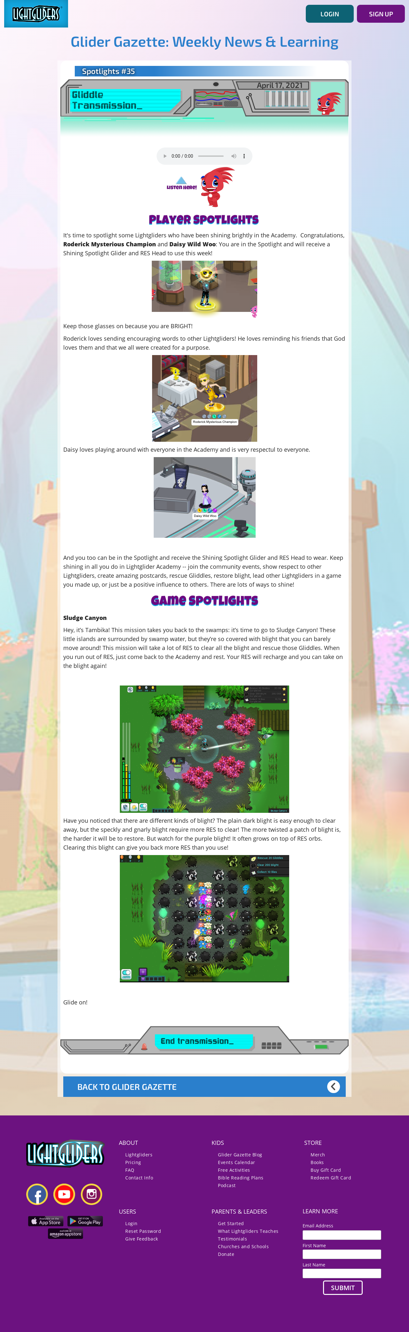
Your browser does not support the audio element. (204, 156)
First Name (314, 1245)
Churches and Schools (243, 1246)
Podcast (227, 1185)
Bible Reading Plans (241, 1178)
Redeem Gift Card (331, 1178)
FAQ (130, 1170)
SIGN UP (381, 14)
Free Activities (234, 1170)
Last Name (314, 1265)
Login (131, 1223)
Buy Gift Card (326, 1170)
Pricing (133, 1162)
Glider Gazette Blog (240, 1155)
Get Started (231, 1223)
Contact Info (139, 1178)
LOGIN (329, 14)
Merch (318, 1155)
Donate (226, 1254)
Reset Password (143, 1231)
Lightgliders (138, 1155)
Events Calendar (236, 1162)
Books (317, 1162)
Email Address (320, 1225)
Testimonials (232, 1239)
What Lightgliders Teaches (248, 1231)
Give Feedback (141, 1239)
